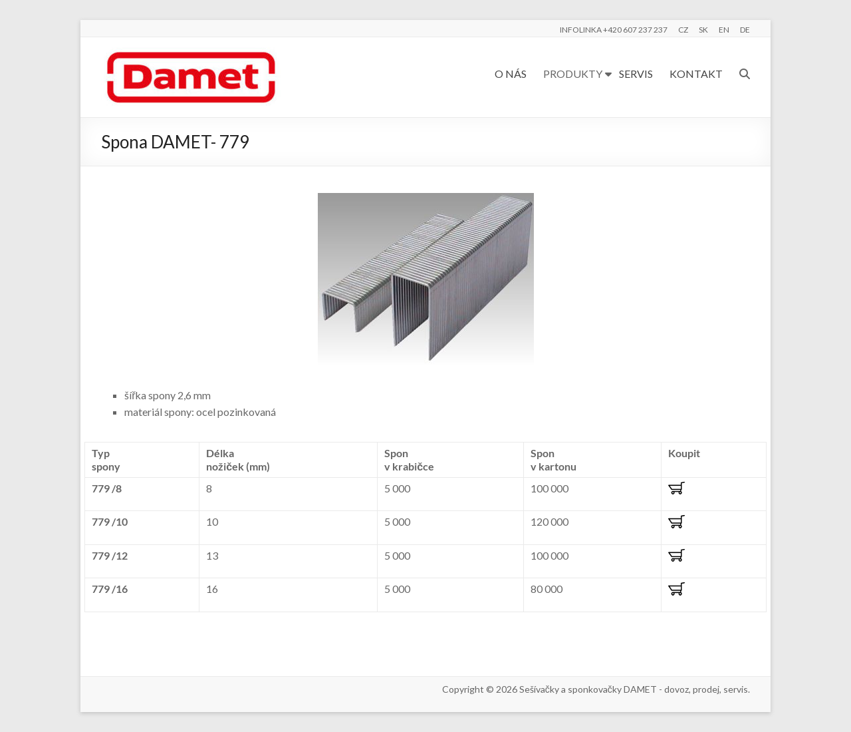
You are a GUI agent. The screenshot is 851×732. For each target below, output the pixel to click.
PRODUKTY (572, 73)
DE (745, 30)
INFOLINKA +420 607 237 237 (614, 30)
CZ (683, 30)
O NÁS (511, 73)
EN (724, 30)
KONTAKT (696, 73)
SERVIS (636, 73)
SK (703, 30)
